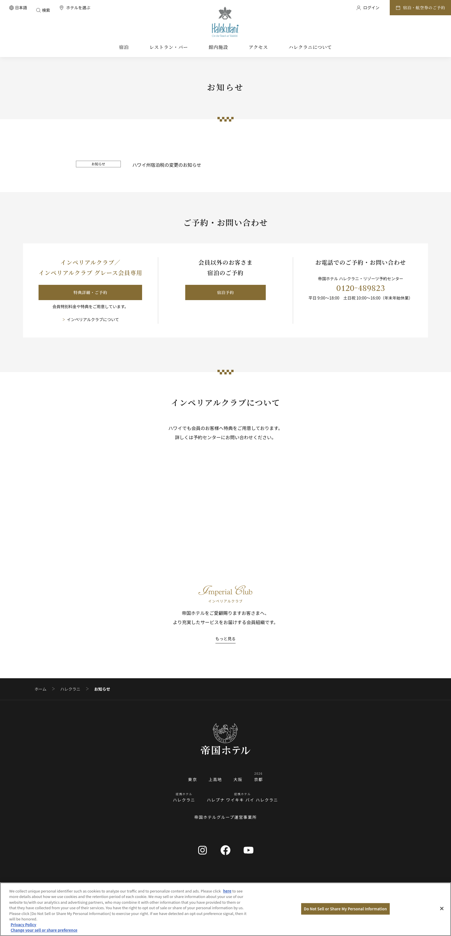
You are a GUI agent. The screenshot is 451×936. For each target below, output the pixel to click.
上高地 (215, 779)
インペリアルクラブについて (93, 319)
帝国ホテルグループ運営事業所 (225, 817)
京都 (258, 779)
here (227, 891)
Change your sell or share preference (44, 930)
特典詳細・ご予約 (91, 292)
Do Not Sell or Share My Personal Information (345, 909)
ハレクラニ (70, 689)
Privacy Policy (23, 924)
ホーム (41, 689)
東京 (192, 779)
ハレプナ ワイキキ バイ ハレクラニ (242, 800)
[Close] (441, 908)
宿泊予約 (225, 292)
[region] (225, 909)
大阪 (238, 779)
